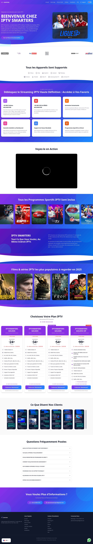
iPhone (49, 524)
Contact (26, 524)
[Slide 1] (68, 37)
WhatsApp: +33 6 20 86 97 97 (77, 518)
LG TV (49, 522)
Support (83, 2)
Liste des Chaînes (28, 526)
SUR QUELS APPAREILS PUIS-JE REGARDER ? (46, 452)
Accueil (47, 2)
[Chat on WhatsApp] (89, 540)
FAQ (78, 2)
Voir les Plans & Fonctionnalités (12, 38)
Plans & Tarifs (60, 2)
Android (49, 528)
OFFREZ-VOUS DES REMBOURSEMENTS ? (46, 480)
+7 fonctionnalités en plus (81, 381)
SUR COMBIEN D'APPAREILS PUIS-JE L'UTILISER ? (46, 466)
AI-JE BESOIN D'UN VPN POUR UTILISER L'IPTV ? (46, 475)
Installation (72, 2)
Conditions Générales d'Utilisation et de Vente (46, 538)
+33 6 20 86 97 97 (34, 502)
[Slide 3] (71, 37)
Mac (48, 532)
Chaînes (66, 2)
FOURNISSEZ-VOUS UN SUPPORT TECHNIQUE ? (46, 471)
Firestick (49, 518)
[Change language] (6, 540)
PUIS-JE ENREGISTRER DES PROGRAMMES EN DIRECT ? (46, 457)
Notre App (53, 2)
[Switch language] (89, 2)
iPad (49, 526)
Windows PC (50, 530)
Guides (25, 528)
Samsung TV (50, 520)
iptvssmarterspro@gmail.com (55, 502)
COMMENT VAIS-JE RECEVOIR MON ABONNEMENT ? (46, 462)
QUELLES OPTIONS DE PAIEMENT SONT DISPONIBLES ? (46, 448)
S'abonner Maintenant (12, 387)
